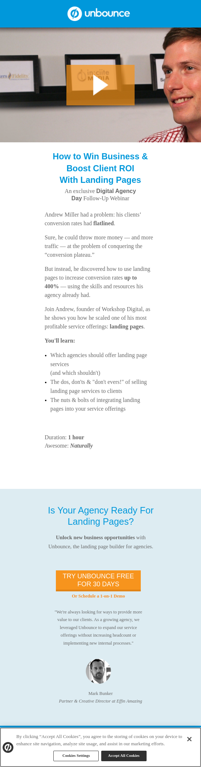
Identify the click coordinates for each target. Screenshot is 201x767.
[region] (100, 747)
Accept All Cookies (124, 756)
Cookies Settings (76, 756)
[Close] (189, 739)
